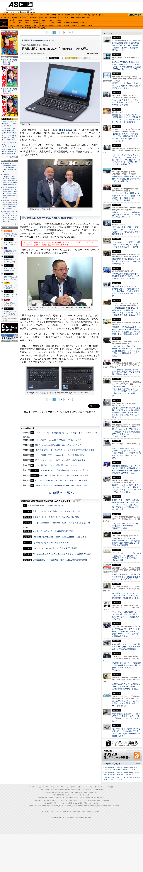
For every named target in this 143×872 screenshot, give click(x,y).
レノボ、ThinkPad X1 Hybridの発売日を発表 (53, 531)
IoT (13, 15)
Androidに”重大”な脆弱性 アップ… (10, 295)
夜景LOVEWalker (77, 806)
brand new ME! (84, 795)
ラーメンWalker (28, 806)
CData (59, 25)
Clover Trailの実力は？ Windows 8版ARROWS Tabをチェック (61, 485)
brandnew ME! (43, 28)
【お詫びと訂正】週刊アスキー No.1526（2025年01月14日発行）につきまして (122, 778)
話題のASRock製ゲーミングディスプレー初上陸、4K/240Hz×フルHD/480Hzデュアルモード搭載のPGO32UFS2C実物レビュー (126, 469)
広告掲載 (96, 812)
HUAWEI (67, 22)
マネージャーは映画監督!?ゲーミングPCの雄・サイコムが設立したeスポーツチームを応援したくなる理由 (126, 615)
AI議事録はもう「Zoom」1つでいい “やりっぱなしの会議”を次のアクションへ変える (126, 85)
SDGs (72, 17)
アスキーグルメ (33, 17)
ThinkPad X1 (65, 130)
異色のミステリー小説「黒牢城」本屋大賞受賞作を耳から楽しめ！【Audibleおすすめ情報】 (10, 204)
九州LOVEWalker (89, 806)
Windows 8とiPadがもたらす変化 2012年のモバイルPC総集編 (61, 480)
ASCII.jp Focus (9, 161)
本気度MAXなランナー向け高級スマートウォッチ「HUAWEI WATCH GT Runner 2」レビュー (126, 686)
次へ (69, 32)
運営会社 (76, 812)
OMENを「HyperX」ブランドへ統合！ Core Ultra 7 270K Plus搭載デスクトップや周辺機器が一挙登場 (10, 179)
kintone (27, 25)
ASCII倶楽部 (135, 14)
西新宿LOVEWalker (65, 806)
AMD (19, 22)
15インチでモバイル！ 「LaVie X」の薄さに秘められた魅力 (60, 460)
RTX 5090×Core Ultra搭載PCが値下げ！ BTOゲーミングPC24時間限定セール (9, 168)
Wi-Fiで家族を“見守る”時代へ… (10, 252)
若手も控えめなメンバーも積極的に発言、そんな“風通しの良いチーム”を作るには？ (126, 703)
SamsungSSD (42, 23)
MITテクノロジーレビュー (91, 803)
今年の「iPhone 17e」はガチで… (10, 304)
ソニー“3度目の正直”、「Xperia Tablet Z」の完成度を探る (59, 455)
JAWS (12, 25)
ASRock (51, 22)
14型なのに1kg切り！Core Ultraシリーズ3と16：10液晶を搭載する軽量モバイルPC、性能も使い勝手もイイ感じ (126, 46)
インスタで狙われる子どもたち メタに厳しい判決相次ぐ (9, 138)
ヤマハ (83, 25)
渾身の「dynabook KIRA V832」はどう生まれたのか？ (58, 445)
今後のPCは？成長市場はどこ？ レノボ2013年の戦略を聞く (64, 475)
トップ (3, 15)
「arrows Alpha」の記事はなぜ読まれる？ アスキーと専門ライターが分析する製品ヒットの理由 (126, 244)
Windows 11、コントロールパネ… (10, 261)
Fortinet (74, 25)
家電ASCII (23, 17)
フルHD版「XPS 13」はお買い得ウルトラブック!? (56, 465)
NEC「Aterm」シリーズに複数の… (10, 243)
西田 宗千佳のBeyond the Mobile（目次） (46, 505)
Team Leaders (72, 800)
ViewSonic (74, 22)
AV (73, 15)
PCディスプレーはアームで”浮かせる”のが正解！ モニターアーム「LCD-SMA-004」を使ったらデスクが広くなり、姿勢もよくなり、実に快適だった (126, 504)
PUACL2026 (86, 17)
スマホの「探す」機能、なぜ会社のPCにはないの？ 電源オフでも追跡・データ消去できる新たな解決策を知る (126, 230)
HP (67, 20)
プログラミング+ (64, 17)
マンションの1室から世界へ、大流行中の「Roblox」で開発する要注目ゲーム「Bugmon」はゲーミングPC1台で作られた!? (126, 196)
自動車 (53, 15)
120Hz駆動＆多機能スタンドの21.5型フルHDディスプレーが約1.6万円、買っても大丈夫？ (125, 276)
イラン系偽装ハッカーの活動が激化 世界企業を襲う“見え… (9, 152)
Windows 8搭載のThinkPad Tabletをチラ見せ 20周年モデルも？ (62, 554)
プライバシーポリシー (63, 812)
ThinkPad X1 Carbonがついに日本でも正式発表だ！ (56, 548)
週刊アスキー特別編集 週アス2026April (10, 62)
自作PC (68, 15)
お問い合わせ (86, 812)
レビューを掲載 (38, 227)
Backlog (66, 25)
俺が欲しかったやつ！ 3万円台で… (10, 313)
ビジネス (19, 15)
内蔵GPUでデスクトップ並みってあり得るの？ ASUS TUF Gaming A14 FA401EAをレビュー (126, 214)
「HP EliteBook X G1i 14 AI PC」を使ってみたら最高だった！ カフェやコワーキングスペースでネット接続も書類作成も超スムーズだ (126, 311)
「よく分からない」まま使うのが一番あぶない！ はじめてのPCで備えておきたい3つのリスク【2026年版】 (126, 556)
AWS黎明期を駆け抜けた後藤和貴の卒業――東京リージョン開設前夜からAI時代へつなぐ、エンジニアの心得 (126, 666)
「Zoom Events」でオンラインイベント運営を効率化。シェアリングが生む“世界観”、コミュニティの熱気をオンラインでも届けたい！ (126, 391)
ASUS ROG (28, 22)
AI (9, 15)
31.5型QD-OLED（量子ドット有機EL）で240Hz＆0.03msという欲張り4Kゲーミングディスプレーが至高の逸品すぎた (126, 632)
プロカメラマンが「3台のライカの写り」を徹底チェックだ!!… (9, 131)
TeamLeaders (53, 17)
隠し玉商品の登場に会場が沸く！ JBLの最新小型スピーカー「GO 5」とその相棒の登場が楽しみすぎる (10, 192)
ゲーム (101, 15)
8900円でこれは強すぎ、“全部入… (10, 278)
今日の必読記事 (47, 803)
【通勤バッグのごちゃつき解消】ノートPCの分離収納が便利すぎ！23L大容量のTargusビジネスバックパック (126, 137)
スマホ (84, 15)
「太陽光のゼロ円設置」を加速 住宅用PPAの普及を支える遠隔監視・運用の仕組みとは (126, 372)
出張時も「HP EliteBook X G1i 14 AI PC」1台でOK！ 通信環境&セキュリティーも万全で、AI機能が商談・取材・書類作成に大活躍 (126, 330)
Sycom (35, 20)
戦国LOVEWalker (113, 806)
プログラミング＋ (83, 800)
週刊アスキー (43, 17)
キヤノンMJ (20, 28)
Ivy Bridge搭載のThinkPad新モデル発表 (50, 542)
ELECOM (12, 22)
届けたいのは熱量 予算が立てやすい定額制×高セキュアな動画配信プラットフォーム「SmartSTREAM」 (126, 432)
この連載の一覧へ (59, 493)
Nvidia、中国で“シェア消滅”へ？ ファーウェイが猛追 (9, 124)
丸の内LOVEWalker (101, 806)
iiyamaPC (27, 20)
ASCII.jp (20, 4)
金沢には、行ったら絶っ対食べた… (10, 235)
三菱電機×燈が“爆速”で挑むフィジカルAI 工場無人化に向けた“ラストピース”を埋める (126, 178)
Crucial (59, 22)
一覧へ (15, 224)
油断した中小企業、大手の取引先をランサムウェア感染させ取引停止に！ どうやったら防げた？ (126, 576)
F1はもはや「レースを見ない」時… (10, 287)
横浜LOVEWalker (52, 806)
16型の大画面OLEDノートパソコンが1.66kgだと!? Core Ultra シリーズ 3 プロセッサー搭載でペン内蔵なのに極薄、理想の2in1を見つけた (126, 453)
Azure (36, 25)
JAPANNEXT (28, 28)
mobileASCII (79, 803)
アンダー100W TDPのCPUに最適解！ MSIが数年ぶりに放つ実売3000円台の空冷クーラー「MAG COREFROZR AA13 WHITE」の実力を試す (126, 412)
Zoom (90, 25)
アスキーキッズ (5, 17)
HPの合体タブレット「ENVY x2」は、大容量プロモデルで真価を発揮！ (65, 450)
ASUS (59, 20)
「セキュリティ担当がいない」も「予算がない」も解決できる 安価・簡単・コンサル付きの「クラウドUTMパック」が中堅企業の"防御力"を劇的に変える (126, 159)
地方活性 (78, 17)
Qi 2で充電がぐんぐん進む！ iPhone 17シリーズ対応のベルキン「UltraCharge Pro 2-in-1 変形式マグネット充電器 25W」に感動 (126, 291)
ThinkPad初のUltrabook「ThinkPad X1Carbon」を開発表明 (59, 537)
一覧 (61, 58)
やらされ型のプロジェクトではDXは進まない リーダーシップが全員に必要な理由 (125, 102)
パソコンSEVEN (43, 20)
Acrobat (20, 25)
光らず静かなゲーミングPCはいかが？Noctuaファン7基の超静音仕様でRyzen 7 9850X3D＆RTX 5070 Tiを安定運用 (126, 541)
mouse (20, 20)
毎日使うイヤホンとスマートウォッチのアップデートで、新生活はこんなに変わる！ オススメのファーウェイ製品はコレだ (126, 488)
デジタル (34, 15)
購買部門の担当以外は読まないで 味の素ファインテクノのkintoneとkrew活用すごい (127, 261)
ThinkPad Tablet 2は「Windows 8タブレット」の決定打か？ (64, 470)
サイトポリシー (47, 812)
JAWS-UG (55, 792)
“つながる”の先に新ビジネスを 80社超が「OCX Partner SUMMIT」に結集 (126, 525)
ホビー (60, 15)
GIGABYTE (35, 22)
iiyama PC (68, 789)
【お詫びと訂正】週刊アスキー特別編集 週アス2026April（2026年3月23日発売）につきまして (121, 768)
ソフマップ (35, 28)
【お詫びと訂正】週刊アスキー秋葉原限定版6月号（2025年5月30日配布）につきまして (121, 773)
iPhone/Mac (44, 15)
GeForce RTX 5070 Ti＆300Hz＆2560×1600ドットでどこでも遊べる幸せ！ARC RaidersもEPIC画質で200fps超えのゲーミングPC (126, 65)
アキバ (78, 15)
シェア (45, 57)
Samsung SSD (42, 797)
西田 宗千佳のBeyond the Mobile (36, 40)
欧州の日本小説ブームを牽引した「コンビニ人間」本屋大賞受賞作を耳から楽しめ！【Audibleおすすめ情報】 (10, 216)
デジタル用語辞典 (68, 803)
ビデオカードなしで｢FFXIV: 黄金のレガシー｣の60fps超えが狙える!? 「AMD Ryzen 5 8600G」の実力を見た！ (126, 732)
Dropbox (51, 25)
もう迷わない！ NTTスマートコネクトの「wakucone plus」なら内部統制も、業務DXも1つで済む (126, 595)
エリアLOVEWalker (40, 806)
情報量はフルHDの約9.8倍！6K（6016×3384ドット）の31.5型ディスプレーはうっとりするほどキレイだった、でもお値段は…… (126, 118)
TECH (27, 15)
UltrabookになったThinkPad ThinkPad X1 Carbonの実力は (60, 560)
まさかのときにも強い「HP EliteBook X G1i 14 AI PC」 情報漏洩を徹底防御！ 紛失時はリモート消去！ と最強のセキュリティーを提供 (126, 351)
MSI (51, 20)
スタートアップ (92, 15)
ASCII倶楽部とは (12, 157)
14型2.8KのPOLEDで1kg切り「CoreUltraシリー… (9, 145)
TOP (30, 787)
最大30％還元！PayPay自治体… (10, 269)
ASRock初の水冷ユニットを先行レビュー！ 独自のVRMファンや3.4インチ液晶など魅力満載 (126, 646)
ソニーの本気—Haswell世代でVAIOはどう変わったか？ (58, 440)
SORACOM (63, 797)
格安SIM (14, 17)
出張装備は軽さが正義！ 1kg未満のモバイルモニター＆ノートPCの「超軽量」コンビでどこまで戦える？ (126, 717)
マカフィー (12, 28)
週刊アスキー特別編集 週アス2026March (10, 91)
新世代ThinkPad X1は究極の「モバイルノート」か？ (57, 511)
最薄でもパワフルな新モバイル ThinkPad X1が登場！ (57, 517)
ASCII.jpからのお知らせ (111, 764)
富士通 (12, 20)
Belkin (82, 22)
